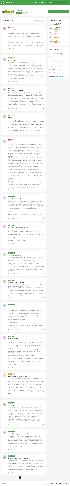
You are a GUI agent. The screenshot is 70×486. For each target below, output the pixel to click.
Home (2, 7)
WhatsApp (60, 76)
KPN (56, 36)
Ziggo (56, 40)
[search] (58, 2)
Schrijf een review (8, 20)
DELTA (56, 31)
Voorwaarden (66, 483)
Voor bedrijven (42, 2)
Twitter (56, 76)
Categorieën (34, 2)
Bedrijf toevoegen (49, 483)
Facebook (51, 76)
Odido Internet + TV (59, 23)
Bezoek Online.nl (58, 11)
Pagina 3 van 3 (25, 477)
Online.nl (17, 7)
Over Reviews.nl (58, 483)
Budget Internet (58, 27)
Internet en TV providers (9, 7)
